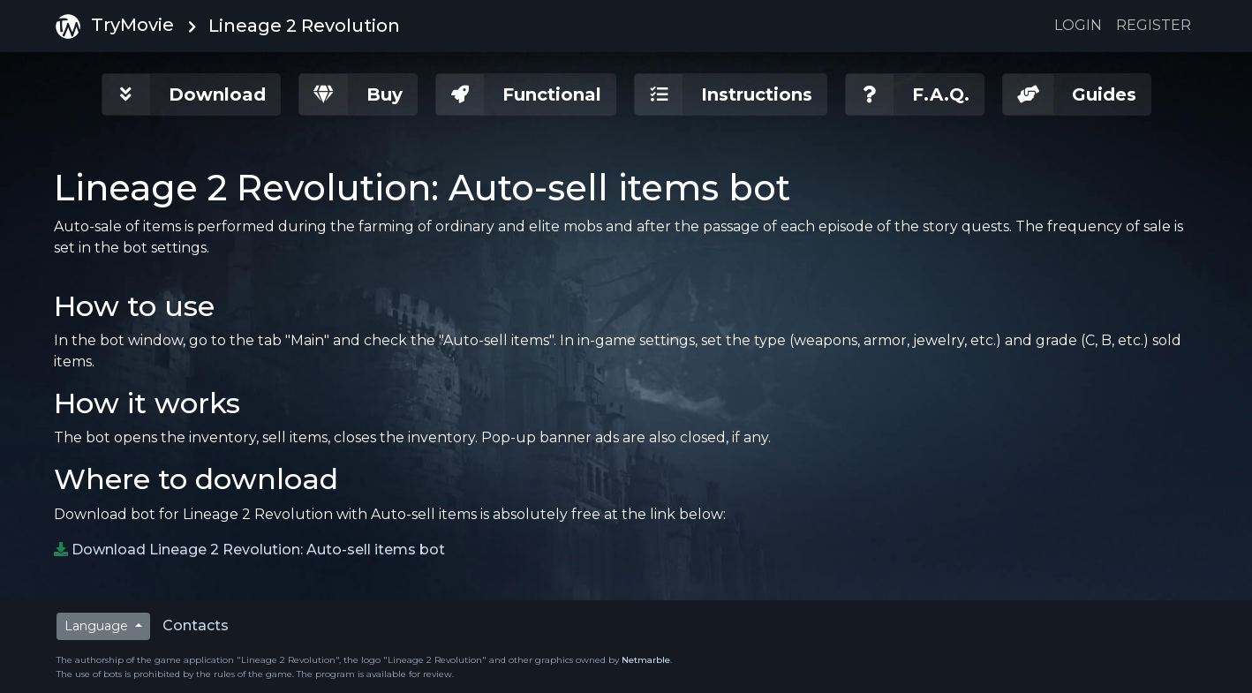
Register (1153, 25)
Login (1078, 25)
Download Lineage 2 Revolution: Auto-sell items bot (258, 549)
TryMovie (114, 26)
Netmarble (646, 660)
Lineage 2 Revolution (304, 25)
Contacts (195, 625)
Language (98, 626)
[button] (191, 94)
